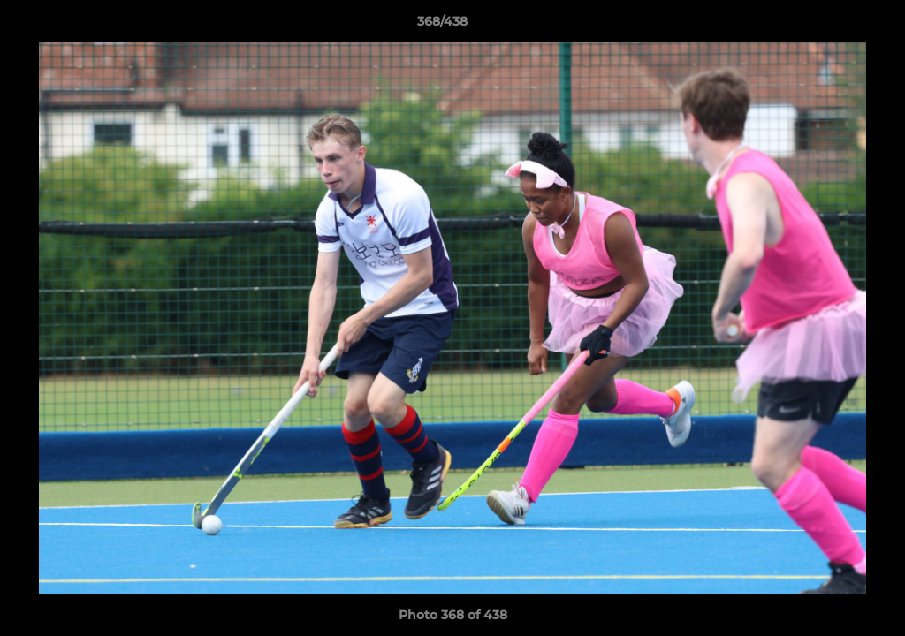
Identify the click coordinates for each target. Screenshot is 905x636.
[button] (830, 26)
